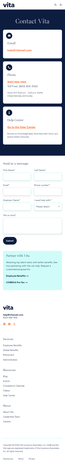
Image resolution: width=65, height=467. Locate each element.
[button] (55, 5)
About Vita (8, 412)
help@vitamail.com (19, 50)
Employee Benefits (12, 345)
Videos (6, 390)
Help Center (9, 395)
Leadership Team (11, 416)
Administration (10, 359)
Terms (21, 459)
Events (6, 381)
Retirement (8, 355)
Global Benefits (10, 350)
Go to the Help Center (21, 127)
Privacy (32, 459)
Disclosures (8, 459)
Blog (5, 376)
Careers (7, 421)
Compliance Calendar (14, 385)
